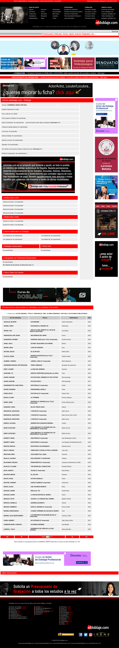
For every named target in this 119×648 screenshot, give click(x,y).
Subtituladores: (14, 614)
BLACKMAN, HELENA (10, 462)
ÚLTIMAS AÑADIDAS (53, 313)
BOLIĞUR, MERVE (9, 474)
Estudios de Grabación (70, 9)
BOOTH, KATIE (8, 478)
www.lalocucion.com (95, 643)
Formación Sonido (90, 14)
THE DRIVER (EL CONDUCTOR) (40, 466)
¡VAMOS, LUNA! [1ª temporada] (40, 361)
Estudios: (37, 607)
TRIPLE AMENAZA (36, 365)
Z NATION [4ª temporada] (38, 415)
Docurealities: (64, 614)
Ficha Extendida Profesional (72, 16)
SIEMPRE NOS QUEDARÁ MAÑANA (42, 423)
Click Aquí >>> (55, 122)
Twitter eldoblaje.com (108, 16)
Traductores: (13, 612)
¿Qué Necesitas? (69, 18)
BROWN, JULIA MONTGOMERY (13, 515)
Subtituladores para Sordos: (18, 617)
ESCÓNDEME (35, 322)
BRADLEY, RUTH (9, 498)
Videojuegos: (64, 621)
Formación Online (90, 18)
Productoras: (39, 612)
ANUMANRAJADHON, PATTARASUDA (15, 365)
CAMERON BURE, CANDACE (13, 524)
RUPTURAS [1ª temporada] (39, 385)
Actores (31, 9)
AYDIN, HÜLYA (8, 393)
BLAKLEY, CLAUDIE (10, 466)
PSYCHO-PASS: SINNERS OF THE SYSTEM (44, 377)
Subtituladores (33, 18)
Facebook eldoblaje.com (109, 14)
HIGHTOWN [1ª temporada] (39, 442)
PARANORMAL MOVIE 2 (38, 389)
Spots (42, 18)
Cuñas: (62, 624)
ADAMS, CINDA (8, 326)
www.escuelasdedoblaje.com (79, 643)
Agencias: (38, 614)
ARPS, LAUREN (9, 369)
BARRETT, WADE (9, 438)
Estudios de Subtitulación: (42, 608)
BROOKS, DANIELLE (10, 503)
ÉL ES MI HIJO (35, 351)
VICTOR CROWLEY (37, 478)
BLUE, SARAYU (8, 470)
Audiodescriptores (15, 615)
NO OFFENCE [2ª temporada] (40, 520)
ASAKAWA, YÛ (8, 373)
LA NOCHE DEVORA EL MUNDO (41, 494)
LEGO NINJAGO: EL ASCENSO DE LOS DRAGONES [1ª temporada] (42, 427)
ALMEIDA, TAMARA (10, 361)
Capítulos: (63, 619)
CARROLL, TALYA (9, 529)
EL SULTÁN (34, 474)
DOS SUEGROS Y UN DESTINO (40, 458)
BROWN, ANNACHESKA (11, 511)
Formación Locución (91, 11)
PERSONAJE (38, 313)
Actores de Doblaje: (15, 607)
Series (43, 11)
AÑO (44, 313)
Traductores (32, 14)
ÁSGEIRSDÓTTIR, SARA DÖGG (13, 385)
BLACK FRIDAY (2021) (38, 407)
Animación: (64, 611)
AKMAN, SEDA (8, 347)
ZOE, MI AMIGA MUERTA (38, 486)
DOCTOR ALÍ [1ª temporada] (39, 393)
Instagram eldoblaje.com (109, 18)
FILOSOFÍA (58, 1)
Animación (44, 14)
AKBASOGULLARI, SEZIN (12, 335)
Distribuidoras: (39, 609)
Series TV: (63, 608)
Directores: (13, 609)
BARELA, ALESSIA (9, 423)
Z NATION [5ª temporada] (38, 411)
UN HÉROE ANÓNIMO (37, 524)
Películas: (63, 607)
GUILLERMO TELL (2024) (38, 454)
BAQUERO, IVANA (9, 407)
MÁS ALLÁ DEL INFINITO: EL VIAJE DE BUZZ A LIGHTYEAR (42, 330)
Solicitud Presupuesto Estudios (73, 11)
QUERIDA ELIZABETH (38, 503)
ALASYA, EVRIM (9, 356)
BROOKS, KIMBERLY (10, 507)
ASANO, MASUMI (9, 377)
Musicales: (63, 609)
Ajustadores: (13, 611)
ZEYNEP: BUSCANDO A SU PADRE (42, 343)
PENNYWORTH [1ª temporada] (40, 462)
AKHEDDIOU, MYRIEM (11, 339)
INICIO (16, 1)
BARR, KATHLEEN (9, 428)
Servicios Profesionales (71, 14)
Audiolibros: (64, 615)
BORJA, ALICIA (8, 486)
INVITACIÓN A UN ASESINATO (40, 446)
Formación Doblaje (90, 9)
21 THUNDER (35, 397)
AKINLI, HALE (8, 343)
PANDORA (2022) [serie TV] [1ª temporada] (44, 339)
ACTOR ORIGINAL (21, 313)
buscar (115, 31)
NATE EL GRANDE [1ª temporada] (41, 507)
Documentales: (65, 612)
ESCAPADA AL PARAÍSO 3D (39, 326)
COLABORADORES (33, 1)
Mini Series (55, 14)
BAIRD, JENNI (8, 402)
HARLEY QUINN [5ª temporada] (40, 482)
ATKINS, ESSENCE (9, 389)
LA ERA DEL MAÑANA (38, 369)
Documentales (56, 11)
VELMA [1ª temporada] (38, 470)
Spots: (62, 622)
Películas (43, 9)
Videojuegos (56, 9)
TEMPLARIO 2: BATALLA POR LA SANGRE (44, 450)
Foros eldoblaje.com (107, 11)
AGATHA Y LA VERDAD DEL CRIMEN (42, 498)
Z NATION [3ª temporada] (38, 419)
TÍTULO (30, 313)
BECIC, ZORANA (9, 450)
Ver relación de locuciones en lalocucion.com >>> (18, 265)
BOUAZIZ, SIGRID (9, 490)
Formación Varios (90, 16)
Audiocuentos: (64, 617)
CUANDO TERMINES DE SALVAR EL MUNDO (45, 511)
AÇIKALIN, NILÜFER (10, 322)
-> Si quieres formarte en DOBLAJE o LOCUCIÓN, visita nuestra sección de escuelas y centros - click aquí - (59, 73)
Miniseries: (64, 618)
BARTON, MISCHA (9, 446)
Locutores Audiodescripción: (18, 618)
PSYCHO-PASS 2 (36, 381)
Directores (32, 11)
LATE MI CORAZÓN (37, 347)
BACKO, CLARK (9, 397)
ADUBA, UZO (8, 330)
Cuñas (54, 18)
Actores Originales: (15, 608)
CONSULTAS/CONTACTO (47, 1)
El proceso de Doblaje (108, 9)
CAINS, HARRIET (9, 520)
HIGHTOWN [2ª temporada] (39, 438)
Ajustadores (32, 16)
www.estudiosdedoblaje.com (43, 643)
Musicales (44, 16)
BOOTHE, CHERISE (10, 482)
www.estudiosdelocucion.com (61, 643)
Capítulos (55, 16)
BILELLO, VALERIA (10, 458)
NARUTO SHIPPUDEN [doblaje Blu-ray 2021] (44, 373)
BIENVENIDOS (23, 1)
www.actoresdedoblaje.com (26, 643)
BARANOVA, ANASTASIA (11, 411)
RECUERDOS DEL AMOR (38, 335)
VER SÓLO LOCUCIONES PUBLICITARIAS (74, 313)
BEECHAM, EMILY (9, 454)
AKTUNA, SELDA (9, 351)
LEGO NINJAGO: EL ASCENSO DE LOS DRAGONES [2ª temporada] (42, 433)
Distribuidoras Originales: (42, 611)
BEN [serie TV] (35, 490)
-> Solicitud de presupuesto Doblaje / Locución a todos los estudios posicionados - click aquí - (59, 77)
